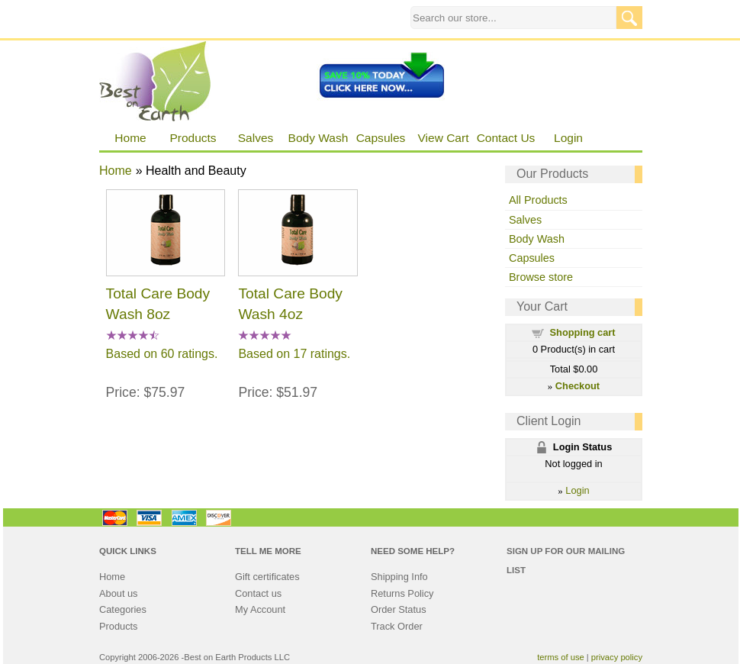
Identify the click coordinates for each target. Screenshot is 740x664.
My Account (260, 609)
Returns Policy (402, 593)
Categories (122, 609)
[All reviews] (132, 336)
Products (192, 137)
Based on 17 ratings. (294, 353)
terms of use (560, 657)
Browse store (541, 277)
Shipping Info (399, 576)
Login (568, 137)
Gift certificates (267, 576)
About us (118, 593)
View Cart (443, 137)
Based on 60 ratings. (162, 353)
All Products (538, 200)
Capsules (381, 137)
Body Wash (318, 137)
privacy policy (616, 657)
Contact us (258, 593)
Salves (256, 137)
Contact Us (506, 137)
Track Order (397, 626)
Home (130, 137)
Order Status (398, 609)
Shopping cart (583, 332)
